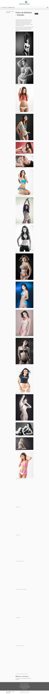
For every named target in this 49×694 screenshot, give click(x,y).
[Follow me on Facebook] (5, 7)
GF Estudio (23, 691)
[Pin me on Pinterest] (12, 7)
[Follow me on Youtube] (11, 7)
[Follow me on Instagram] (8, 7)
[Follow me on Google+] (6, 7)
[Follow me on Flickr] (9, 7)
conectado (24, 678)
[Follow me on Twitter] (3, 7)
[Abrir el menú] (47, 7)
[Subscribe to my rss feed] (2, 7)
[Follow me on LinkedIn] (14, 7)
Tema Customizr (26, 692)
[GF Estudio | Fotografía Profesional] (24, 2)
